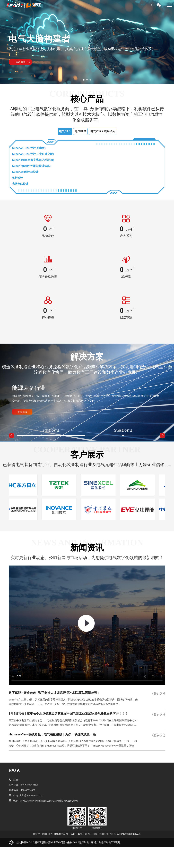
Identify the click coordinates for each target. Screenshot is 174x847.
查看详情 (20, 62)
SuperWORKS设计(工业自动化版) (33, 154)
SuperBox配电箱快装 (25, 171)
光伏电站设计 (20, 183)
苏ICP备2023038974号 (129, 834)
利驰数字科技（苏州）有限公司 (71, 834)
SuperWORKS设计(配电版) (29, 148)
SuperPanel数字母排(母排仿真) (31, 165)
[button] (83, 80)
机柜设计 (17, 177)
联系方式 (14, 770)
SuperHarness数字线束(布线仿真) (33, 159)
